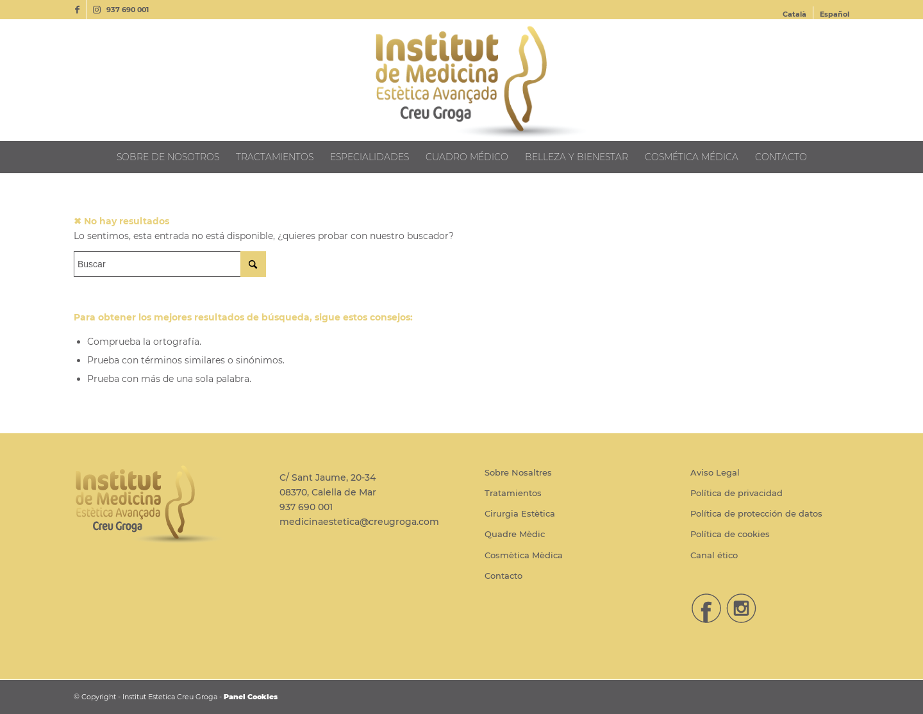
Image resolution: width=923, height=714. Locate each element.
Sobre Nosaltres (518, 472)
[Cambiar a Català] (794, 14)
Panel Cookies (251, 696)
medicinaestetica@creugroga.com (359, 521)
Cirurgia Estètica (520, 513)
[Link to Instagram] (96, 9)
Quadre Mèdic (515, 534)
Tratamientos (513, 493)
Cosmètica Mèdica (524, 555)
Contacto (503, 575)
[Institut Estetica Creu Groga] (461, 80)
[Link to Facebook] (77, 9)
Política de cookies (730, 534)
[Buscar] (170, 264)
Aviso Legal (715, 472)
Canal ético (714, 555)
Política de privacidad (736, 493)
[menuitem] (794, 14)
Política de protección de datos (756, 513)
